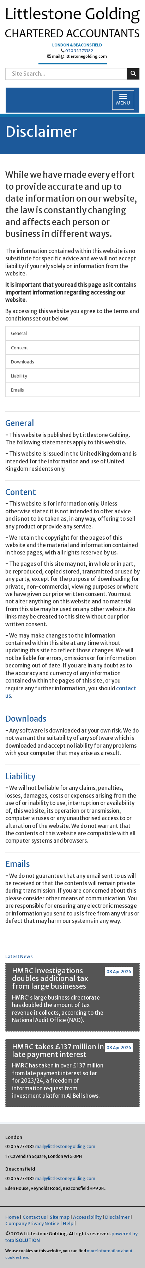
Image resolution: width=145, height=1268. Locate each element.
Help (68, 1223)
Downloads (22, 361)
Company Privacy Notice (32, 1223)
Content (19, 347)
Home (12, 1217)
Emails (17, 390)
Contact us (34, 1217)
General (19, 333)
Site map (60, 1217)
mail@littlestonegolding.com (79, 56)
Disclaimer (117, 1217)
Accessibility (87, 1217)
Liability (19, 376)
